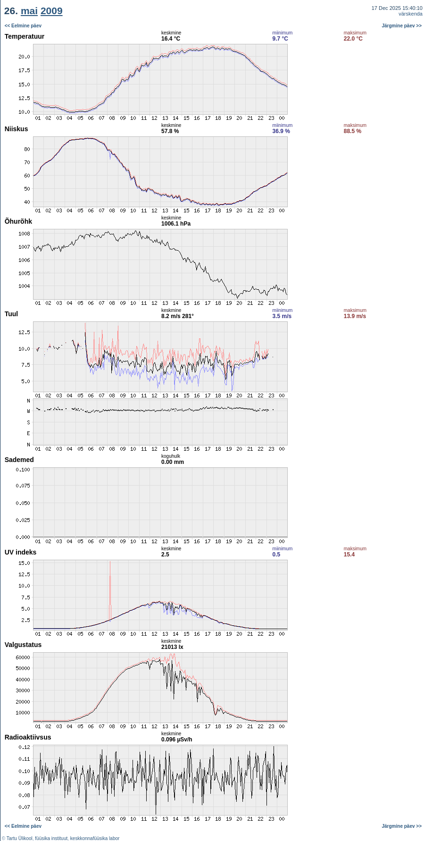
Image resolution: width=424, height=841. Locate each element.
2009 (52, 10)
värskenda (411, 14)
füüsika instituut (51, 838)
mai (29, 10)
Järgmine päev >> (402, 25)
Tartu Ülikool (20, 838)
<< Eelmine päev (23, 25)
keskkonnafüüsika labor (95, 838)
